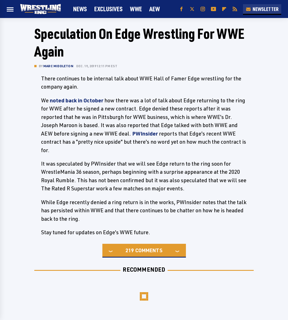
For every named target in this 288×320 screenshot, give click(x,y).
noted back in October (76, 100)
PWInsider (145, 133)
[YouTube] (213, 9)
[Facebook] (181, 9)
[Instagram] (202, 9)
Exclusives (108, 9)
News (80, 9)
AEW (154, 9)
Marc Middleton (58, 66)
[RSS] (234, 9)
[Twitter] (192, 9)
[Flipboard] (224, 9)
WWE (136, 9)
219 (129, 250)
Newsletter (262, 9)
